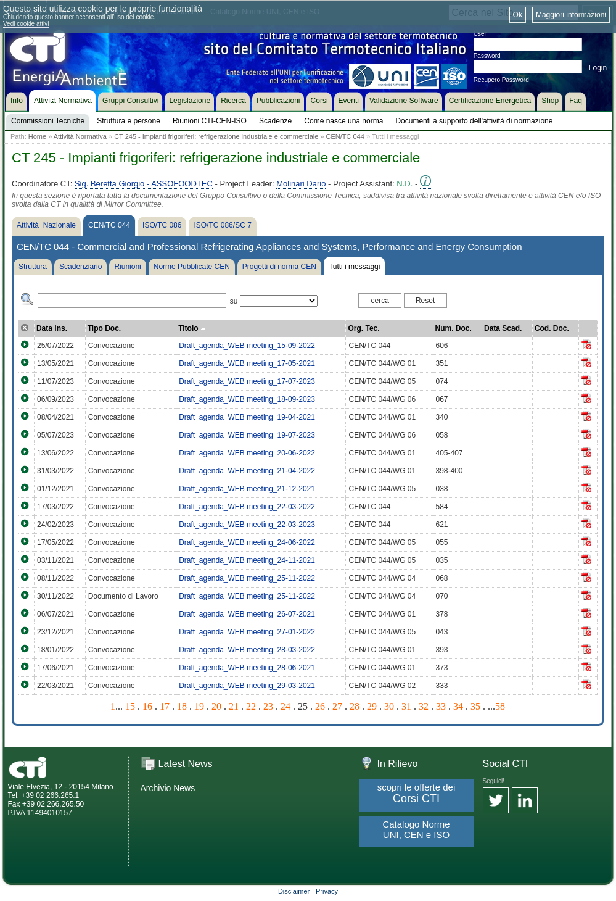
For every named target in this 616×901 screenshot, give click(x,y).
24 (285, 706)
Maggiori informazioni (571, 14)
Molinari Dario (301, 183)
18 (182, 706)
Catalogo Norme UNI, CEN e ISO (416, 829)
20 (216, 706)
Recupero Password (501, 80)
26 (320, 706)
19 (199, 706)
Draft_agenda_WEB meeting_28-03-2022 (247, 650)
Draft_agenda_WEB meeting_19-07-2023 (247, 435)
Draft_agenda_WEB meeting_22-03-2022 (247, 506)
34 (458, 706)
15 (130, 706)
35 (475, 706)
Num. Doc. (453, 328)
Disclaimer (294, 891)
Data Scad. (503, 328)
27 (337, 706)
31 (406, 706)
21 (234, 706)
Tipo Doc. (104, 328)
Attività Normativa (80, 136)
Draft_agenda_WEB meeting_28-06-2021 (247, 667)
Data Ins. (51, 328)
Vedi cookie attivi (26, 23)
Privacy (327, 891)
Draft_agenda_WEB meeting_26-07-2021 (247, 614)
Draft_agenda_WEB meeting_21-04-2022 (247, 471)
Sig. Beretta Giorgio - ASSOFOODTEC (144, 183)
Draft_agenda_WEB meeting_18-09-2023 (247, 399)
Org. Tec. (363, 328)
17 (165, 706)
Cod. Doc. (552, 328)
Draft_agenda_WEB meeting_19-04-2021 (247, 417)
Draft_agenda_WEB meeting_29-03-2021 (247, 685)
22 (251, 706)
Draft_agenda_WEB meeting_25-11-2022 (247, 578)
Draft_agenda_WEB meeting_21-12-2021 (247, 488)
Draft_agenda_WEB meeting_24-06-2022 (247, 542)
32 (424, 706)
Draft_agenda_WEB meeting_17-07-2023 (247, 381)
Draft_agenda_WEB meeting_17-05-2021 (247, 363)
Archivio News (168, 788)
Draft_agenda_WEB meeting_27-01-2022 (247, 632)
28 (354, 706)
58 (500, 706)
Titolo (192, 328)
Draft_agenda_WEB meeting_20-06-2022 (247, 453)
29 (372, 706)
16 (147, 706)
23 (268, 706)
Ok (517, 14)
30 (389, 706)
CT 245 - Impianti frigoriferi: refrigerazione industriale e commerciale (216, 136)
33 (441, 706)
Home (37, 136)
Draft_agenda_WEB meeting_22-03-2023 (247, 524)
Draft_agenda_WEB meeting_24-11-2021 (247, 560)
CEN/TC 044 (345, 136)
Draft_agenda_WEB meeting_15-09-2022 (247, 345)
